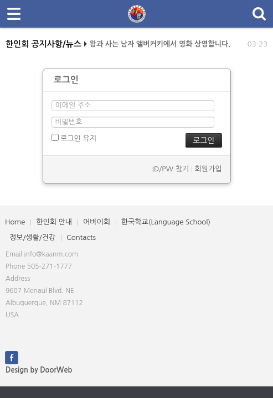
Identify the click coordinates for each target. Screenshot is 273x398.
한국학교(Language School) (165, 222)
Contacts (81, 237)
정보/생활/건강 (32, 237)
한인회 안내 (54, 222)
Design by (39, 370)
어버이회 (96, 222)
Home (15, 222)
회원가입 (208, 168)
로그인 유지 (73, 138)
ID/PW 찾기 (170, 168)
